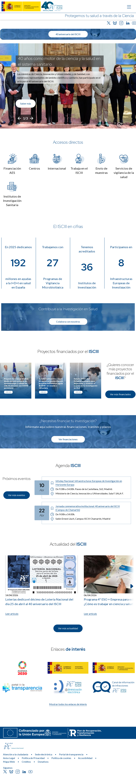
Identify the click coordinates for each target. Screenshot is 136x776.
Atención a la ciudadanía (15, 754)
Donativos (43, 761)
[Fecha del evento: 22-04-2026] (42, 513)
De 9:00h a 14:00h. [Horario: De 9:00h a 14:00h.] (62, 514)
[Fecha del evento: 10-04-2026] (42, 487)
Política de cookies (61, 758)
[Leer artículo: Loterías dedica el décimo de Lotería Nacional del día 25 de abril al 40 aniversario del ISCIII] (41, 585)
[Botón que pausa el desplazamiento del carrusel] (119, 124)
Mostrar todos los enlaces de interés (68, 704)
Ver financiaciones (68, 439)
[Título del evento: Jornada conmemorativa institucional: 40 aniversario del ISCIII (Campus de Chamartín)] (89, 508)
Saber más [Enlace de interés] (25, 103)
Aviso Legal (9, 758)
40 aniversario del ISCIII (68, 34)
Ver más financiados (120, 394)
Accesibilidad (85, 758)
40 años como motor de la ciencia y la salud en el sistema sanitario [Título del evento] (59, 61)
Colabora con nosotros (68, 321)
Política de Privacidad (33, 758)
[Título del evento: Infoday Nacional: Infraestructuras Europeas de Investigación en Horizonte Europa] (89, 482)
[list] (68, 85)
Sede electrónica (43, 754)
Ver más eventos (16, 495)
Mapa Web (9, 761)
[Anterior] (19, 118)
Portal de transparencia (71, 754)
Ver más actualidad (68, 628)
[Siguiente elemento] (131, 586)
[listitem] (68, 85)
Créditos (26, 761)
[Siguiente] (31, 118)
